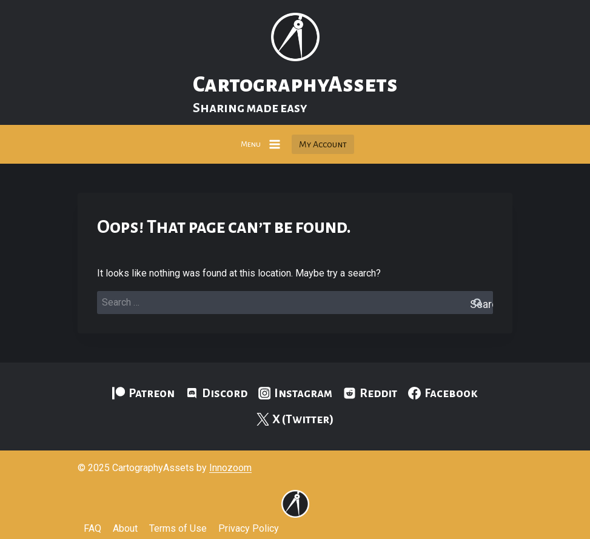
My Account (323, 144)
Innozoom (230, 468)
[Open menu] (261, 144)
